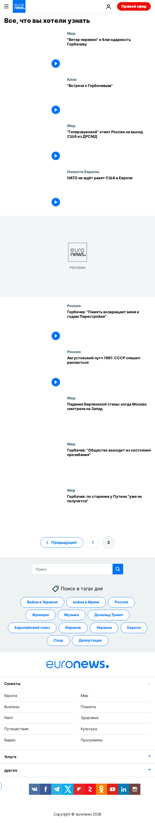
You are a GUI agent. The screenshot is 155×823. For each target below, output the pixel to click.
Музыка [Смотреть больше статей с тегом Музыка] (71, 615)
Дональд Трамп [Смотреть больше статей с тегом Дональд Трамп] (108, 615)
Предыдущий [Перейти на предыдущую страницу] (64, 542)
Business (11, 706)
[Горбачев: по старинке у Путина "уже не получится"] (109, 511)
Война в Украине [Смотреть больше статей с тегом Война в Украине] (42, 602)
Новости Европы (83, 171)
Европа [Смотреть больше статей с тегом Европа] (134, 627)
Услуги (10, 756)
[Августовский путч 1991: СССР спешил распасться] (109, 372)
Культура (89, 728)
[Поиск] (77, 569)
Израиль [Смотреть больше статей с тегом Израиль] (73, 627)
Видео (9, 740)
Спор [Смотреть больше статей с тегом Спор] (58, 640)
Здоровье (89, 718)
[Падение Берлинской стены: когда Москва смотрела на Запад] (109, 419)
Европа (10, 695)
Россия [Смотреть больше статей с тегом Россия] (121, 602)
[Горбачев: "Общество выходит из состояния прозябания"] (109, 465)
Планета (88, 706)
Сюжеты (12, 683)
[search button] (118, 569)
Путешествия (16, 728)
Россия (74, 305)
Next (8, 718)
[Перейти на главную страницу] (19, 6)
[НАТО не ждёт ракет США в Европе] (109, 192)
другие (10, 770)
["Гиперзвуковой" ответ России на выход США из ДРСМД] (109, 146)
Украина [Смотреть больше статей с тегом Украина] (104, 627)
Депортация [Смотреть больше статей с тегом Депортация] (90, 640)
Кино (72, 79)
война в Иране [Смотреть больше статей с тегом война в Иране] (86, 602)
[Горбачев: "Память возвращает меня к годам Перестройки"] (109, 326)
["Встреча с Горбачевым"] (109, 100)
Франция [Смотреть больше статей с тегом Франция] (40, 615)
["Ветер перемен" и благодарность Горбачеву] (109, 54)
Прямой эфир (134, 6)
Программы (92, 740)
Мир (71, 33)
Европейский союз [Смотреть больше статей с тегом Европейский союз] (32, 627)
